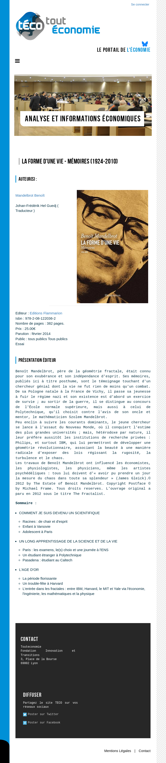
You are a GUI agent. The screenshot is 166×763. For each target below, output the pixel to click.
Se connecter (140, 4)
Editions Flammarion (46, 313)
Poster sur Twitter (43, 714)
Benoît (29, 195)
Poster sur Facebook (44, 722)
